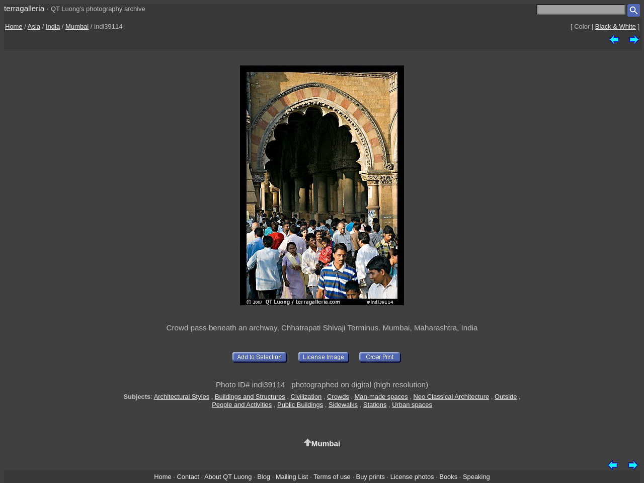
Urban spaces (412, 404)
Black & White (615, 26)
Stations (375, 404)
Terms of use (332, 476)
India (53, 26)
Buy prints (370, 476)
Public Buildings (300, 404)
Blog (263, 476)
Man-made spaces (381, 396)
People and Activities (242, 404)
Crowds (338, 396)
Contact (188, 476)
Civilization (306, 396)
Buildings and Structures (250, 396)
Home (14, 26)
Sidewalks (343, 404)
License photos (412, 476)
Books (448, 476)
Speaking (476, 476)
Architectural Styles (181, 396)
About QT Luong (228, 476)
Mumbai (77, 26)
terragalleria (24, 8)
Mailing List (292, 476)
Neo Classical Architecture (452, 396)
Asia (34, 26)
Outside (506, 396)
